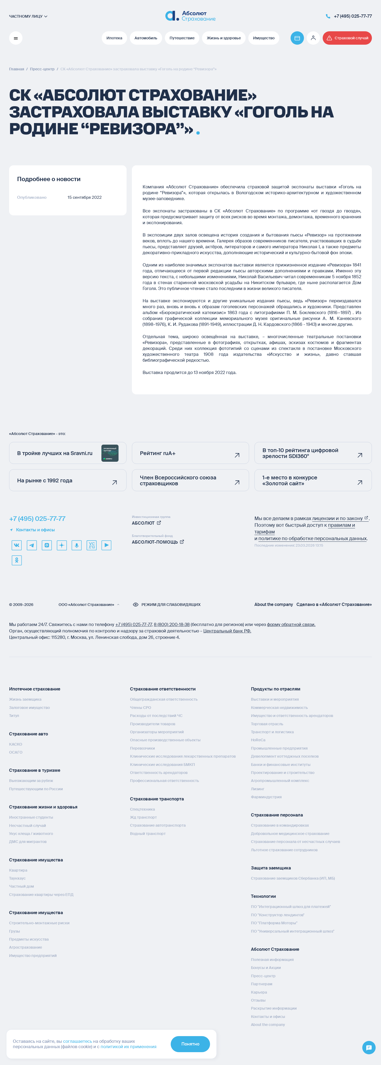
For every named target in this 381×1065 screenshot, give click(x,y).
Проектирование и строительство (282, 772)
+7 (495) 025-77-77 (37, 518)
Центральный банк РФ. (227, 631)
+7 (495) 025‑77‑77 (133, 624)
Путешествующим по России (36, 789)
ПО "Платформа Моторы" (274, 923)
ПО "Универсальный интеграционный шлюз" (292, 931)
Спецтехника (142, 809)
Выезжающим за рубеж (31, 780)
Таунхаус (17, 878)
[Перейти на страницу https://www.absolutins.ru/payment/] (297, 38)
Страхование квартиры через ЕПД (41, 894)
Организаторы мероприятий (157, 732)
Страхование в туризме (34, 770)
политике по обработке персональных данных (312, 538)
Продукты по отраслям (275, 689)
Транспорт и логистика (272, 732)
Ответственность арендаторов (159, 772)
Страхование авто (28, 734)
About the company (273, 604)
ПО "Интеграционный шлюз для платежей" (291, 906)
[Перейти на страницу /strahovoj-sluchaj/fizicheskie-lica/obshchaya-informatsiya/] (347, 38)
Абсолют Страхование (275, 949)
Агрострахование (25, 947)
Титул (14, 715)
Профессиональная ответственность (164, 780)
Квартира (18, 870)
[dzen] (61, 545)
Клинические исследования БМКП (162, 764)
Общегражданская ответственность (164, 699)
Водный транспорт (148, 833)
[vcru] (91, 545)
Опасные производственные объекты (165, 740)
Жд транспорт (143, 817)
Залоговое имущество (29, 707)
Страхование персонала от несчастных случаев (295, 841)
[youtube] (106, 545)
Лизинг (257, 789)
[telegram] (31, 545)
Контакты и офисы (32, 530)
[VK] (16, 545)
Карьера (259, 992)
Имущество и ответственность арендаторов (292, 715)
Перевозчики (142, 748)
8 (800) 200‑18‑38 (172, 624)
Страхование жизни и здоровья (43, 807)
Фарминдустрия (266, 797)
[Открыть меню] (369, 1048)
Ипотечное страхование (34, 689)
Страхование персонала (277, 815)
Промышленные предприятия (279, 748)
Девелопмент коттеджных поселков (285, 756)
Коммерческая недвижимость (279, 707)
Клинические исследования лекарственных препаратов (183, 756)
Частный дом (21, 886)
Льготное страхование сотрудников (284, 850)
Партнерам (261, 984)
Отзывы (258, 1000)
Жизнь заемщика (25, 699)
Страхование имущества (36, 860)
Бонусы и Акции (266, 967)
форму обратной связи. (291, 624)
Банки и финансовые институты (281, 764)
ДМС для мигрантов (28, 841)
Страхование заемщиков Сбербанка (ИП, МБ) (293, 878)
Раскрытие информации (274, 1008)
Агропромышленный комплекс (280, 780)
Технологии (263, 896)
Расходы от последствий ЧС (156, 715)
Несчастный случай (27, 825)
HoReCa (258, 740)
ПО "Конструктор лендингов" (277, 915)
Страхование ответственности (163, 689)
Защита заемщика (271, 868)
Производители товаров (152, 724)
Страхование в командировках (280, 825)
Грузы (14, 931)
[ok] (16, 560)
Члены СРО (140, 707)
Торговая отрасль (267, 724)
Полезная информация (272, 959)
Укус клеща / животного (31, 833)
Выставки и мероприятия (275, 699)
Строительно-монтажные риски (39, 923)
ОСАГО (15, 752)
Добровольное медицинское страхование (290, 833)
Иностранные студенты (31, 817)
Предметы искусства (29, 939)
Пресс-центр (263, 976)
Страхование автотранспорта (158, 825)
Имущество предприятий (33, 955)
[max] (46, 545)
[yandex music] (76, 545)
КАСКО (15, 744)
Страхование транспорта (157, 799)
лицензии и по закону (340, 518)
